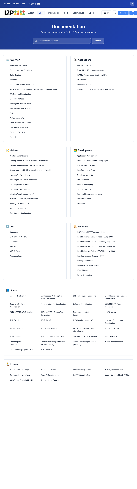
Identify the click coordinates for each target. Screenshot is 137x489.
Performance (15, 113)
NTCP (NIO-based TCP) (114, 370)
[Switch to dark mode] (114, 12)
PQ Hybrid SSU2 (16, 336)
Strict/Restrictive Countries (20, 123)
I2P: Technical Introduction (20, 94)
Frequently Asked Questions (21, 70)
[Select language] (106, 12)
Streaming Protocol (17, 256)
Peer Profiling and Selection (20, 108)
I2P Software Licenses (86, 165)
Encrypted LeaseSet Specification (81, 313)
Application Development (87, 156)
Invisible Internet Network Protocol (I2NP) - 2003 (96, 242)
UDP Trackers (46, 350)
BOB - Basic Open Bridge (19, 370)
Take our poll (34, 4)
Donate (123, 13)
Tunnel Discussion (84, 275)
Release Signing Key (85, 184)
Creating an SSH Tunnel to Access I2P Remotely (29, 161)
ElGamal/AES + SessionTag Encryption (52, 313)
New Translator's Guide (86, 175)
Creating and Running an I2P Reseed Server (27, 165)
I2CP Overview (110, 312)
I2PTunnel (14, 242)
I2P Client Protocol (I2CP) (83, 320)
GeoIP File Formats (49, 370)
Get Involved (78, 13)
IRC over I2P (82, 80)
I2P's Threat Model (17, 99)
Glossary (13, 80)
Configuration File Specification (53, 304)
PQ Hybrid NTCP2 (112, 328)
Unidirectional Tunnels (50, 380)
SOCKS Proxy (15, 251)
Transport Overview (17, 132)
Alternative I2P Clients (18, 65)
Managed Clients (83, 84)
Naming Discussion (85, 261)
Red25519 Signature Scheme (52, 336)
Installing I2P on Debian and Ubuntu (24, 180)
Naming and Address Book (20, 104)
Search (98, 41)
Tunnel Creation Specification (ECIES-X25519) (53, 343)
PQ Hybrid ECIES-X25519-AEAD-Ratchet (83, 329)
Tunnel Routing (16, 137)
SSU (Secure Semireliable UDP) (22, 380)
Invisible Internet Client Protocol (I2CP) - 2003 (95, 237)
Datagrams (14, 232)
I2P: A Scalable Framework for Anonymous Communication (33, 89)
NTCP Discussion (84, 270)
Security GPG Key (84, 189)
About (31, 13)
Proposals (81, 204)
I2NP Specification (48, 320)
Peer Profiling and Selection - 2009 (90, 256)
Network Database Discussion (89, 265)
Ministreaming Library (81, 370)
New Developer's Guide (86, 170)
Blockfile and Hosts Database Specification (116, 297)
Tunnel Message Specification (21, 350)
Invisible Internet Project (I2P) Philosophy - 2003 (96, 251)
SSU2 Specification (112, 336)
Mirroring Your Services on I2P (22, 194)
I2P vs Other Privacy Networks (22, 84)
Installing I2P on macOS (19, 184)
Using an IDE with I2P (18, 208)
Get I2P (133, 13)
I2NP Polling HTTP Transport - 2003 (91, 232)
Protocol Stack (83, 180)
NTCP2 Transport (16, 328)
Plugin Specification (49, 328)
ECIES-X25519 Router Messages (113, 305)
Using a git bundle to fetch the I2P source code (95, 89)
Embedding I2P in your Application (90, 70)
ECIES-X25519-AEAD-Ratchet (21, 312)
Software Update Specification (85, 336)
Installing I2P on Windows (20, 189)
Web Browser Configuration (20, 213)
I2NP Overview (15, 320)
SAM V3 (13, 246)
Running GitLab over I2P (19, 204)
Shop (91, 13)
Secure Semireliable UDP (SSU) (117, 375)
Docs (41, 13)
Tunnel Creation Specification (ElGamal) (84, 343)
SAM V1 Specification (50, 375)
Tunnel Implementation (114, 342)
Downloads (53, 13)
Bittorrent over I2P (84, 65)
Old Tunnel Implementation (20, 375)
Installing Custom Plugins (20, 175)
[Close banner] (132, 4)
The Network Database (19, 127)
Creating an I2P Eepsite (19, 156)
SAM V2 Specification (81, 375)
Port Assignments (17, 118)
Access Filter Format (18, 296)
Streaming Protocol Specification (17, 343)
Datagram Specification (82, 304)
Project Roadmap (84, 199)
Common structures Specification (17, 305)
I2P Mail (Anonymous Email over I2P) (92, 75)
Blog (65, 13)
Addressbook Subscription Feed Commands (51, 297)
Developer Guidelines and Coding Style (92, 161)
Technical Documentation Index (89, 194)
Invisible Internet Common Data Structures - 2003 (96, 246)
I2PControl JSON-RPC (18, 237)
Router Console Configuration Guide (24, 199)
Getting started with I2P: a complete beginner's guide (31, 170)
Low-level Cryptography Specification (114, 321)
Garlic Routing (15, 75)
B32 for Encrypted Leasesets (84, 296)
